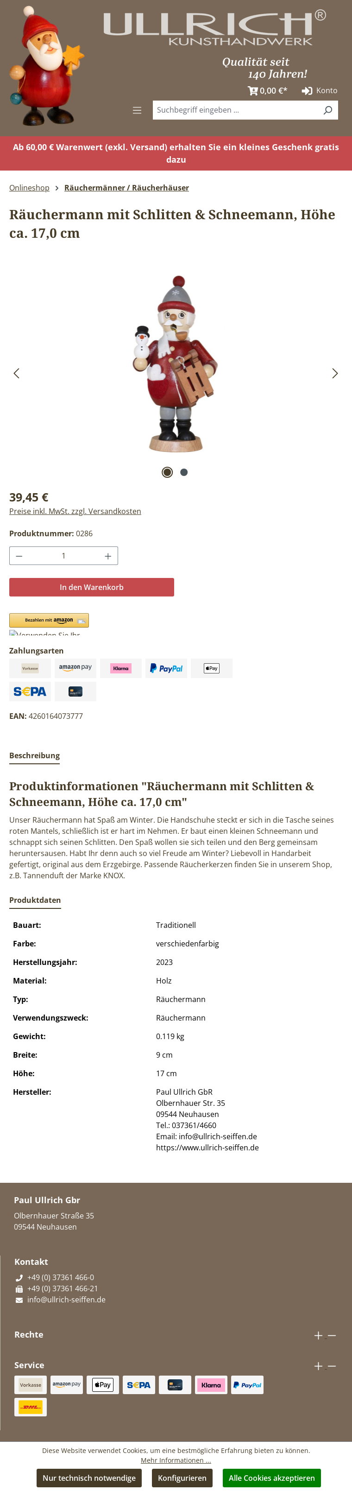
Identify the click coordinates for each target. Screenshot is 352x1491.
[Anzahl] (64, 555)
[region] (176, 373)
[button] (49, 624)
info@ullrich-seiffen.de (60, 1299)
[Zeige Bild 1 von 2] (167, 472)
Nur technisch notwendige (89, 1478)
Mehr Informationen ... (176, 1460)
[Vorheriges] (16, 373)
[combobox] (235, 110)
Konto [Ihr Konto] (319, 90)
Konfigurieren (182, 1478)
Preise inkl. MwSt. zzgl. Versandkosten (75, 511)
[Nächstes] (335, 373)
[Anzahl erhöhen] (108, 555)
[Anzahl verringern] (19, 555)
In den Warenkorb (92, 587)
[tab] (34, 756)
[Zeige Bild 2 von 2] (184, 472)
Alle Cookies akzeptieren (272, 1478)
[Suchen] (327, 110)
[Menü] (137, 110)
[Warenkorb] (265, 91)
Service (29, 1364)
